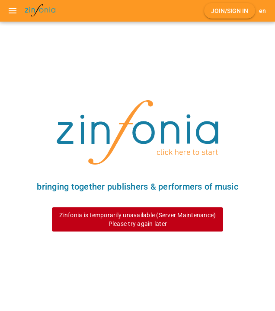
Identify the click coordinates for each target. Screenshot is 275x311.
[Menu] (12, 10)
